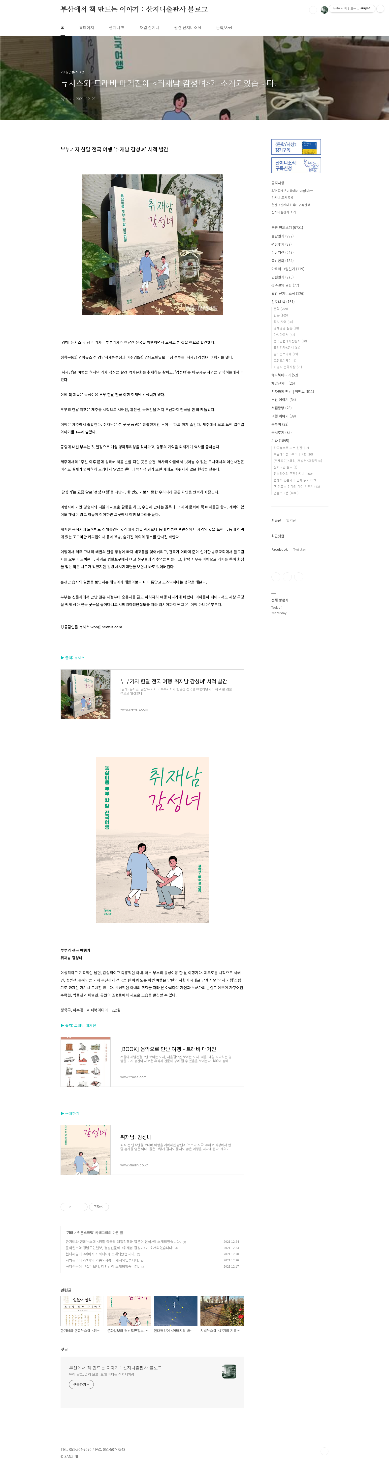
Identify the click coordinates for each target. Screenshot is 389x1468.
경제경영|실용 (286, 328)
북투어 (280, 424)
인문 (281, 315)
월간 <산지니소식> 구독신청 (290, 204)
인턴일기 (282, 277)
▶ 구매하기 (70, 1113)
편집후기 (281, 244)
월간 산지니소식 (187, 27)
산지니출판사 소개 (283, 212)
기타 (70, 1232)
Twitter (299, 549)
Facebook (279, 549)
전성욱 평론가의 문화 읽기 (295, 480)
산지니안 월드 (285, 467)
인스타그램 (287, 576)
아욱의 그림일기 (287, 268)
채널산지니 (283, 383)
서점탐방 (281, 407)
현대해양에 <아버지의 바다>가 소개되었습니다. (100, 1253)
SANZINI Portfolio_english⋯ (292, 190)
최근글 (276, 520)
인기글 (291, 520)
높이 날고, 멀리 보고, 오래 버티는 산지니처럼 (101, 1374)
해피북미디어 (284, 374)
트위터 (298, 576)
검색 (313, 10)
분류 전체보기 (287, 227)
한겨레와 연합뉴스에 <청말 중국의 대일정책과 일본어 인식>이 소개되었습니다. (123, 1241)
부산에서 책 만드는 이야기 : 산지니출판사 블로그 (134, 9)
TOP (324, 1451)
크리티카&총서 (287, 347)
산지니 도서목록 (282, 197)
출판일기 (282, 235)
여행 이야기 (283, 415)
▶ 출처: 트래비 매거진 (78, 1025)
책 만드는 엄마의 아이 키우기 (297, 486)
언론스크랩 (85, 1232)
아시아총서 (284, 334)
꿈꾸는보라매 (286, 354)
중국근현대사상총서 (290, 341)
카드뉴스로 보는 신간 (291, 447)
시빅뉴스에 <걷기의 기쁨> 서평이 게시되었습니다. (102, 1260)
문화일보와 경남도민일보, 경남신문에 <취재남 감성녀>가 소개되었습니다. (119, 1247)
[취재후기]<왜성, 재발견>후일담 (298, 460)
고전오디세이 (285, 360)
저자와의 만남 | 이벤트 (292, 391)
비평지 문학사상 (288, 367)
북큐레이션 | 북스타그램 (293, 454)
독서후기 (281, 432)
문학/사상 (224, 27)
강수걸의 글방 (285, 285)
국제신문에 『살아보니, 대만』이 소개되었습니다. (102, 1266)
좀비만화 (282, 260)
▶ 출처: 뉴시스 (73, 657)
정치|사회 (283, 321)
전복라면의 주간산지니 (293, 473)
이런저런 (282, 252)
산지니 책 (117, 27)
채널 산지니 (149, 27)
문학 (281, 308)
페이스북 (275, 576)
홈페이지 (86, 27)
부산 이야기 (283, 399)
